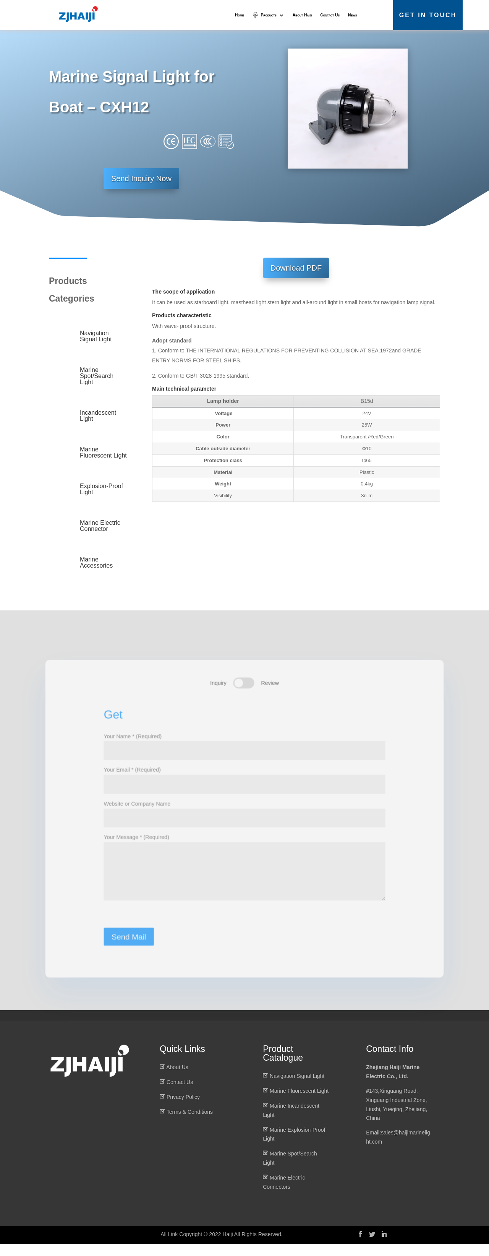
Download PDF (296, 280)
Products (268, 15)
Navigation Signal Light (297, 1089)
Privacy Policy (183, 1109)
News (352, 15)
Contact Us (330, 15)
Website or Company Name (244, 822)
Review (270, 691)
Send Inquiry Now (141, 191)
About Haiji (302, 15)
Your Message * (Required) (244, 882)
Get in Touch (428, 15)
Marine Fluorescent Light (299, 1103)
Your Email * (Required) (244, 788)
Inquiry (217, 691)
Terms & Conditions (190, 1124)
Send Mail (125, 952)
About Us (177, 1080)
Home (239, 15)
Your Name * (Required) (244, 753)
